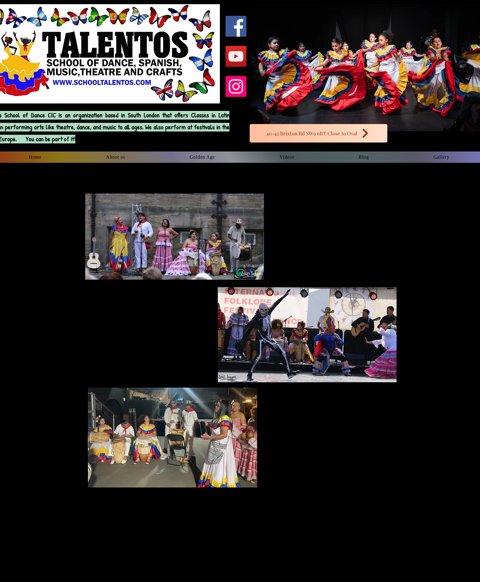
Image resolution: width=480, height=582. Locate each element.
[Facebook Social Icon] (236, 26)
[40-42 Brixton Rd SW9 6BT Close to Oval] (318, 133)
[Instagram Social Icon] (236, 86)
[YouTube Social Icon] (236, 56)
